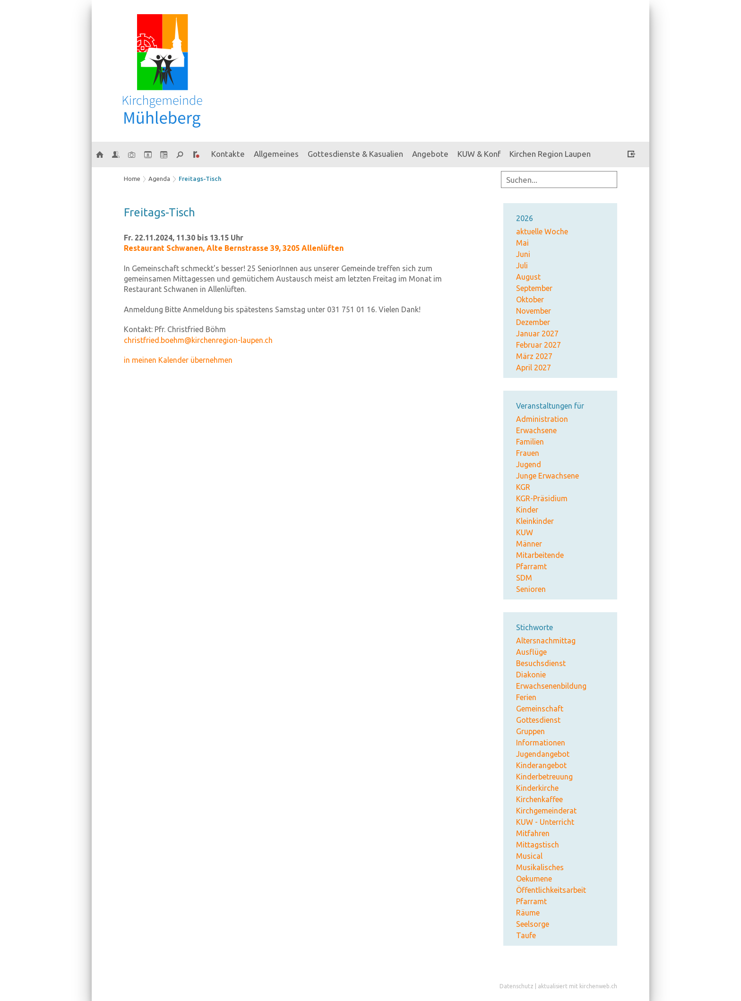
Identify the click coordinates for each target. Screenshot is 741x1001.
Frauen (527, 453)
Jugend (528, 464)
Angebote (430, 153)
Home (132, 178)
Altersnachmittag (546, 640)
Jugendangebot (542, 754)
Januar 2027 (537, 333)
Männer (529, 543)
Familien (530, 441)
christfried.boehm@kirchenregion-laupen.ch (198, 340)
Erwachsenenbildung (551, 686)
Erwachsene (536, 430)
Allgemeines (276, 153)
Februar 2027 (538, 345)
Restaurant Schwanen (234, 248)
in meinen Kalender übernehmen (178, 360)
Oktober (530, 299)
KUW (524, 532)
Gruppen (530, 731)
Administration (542, 419)
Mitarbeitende (540, 555)
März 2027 (534, 356)
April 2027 (533, 367)
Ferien (526, 697)
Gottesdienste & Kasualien (355, 153)
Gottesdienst (538, 720)
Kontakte (228, 153)
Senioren (531, 589)
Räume (528, 912)
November (533, 311)
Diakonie (531, 674)
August (528, 277)
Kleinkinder (535, 521)
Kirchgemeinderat (546, 810)
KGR (523, 487)
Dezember (533, 322)
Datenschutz (517, 986)
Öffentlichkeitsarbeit (551, 890)
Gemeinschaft (539, 708)
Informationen (540, 742)
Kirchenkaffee (539, 799)
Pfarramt (531, 566)
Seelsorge (532, 924)
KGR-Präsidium (542, 498)
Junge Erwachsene (547, 475)
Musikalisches (540, 867)
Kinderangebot (541, 765)
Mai (522, 243)
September (534, 288)
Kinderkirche (537, 788)
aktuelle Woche (542, 231)
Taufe (526, 935)
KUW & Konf (478, 153)
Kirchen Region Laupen (550, 153)
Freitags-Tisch (200, 178)
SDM (524, 577)
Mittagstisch (537, 844)
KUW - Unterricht (545, 822)
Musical (529, 856)
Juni (523, 254)
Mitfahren (533, 833)
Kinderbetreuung (544, 776)
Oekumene (534, 878)
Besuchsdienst (541, 663)
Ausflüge (531, 652)
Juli (522, 265)
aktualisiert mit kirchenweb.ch (577, 986)
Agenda (159, 178)
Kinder (527, 509)
